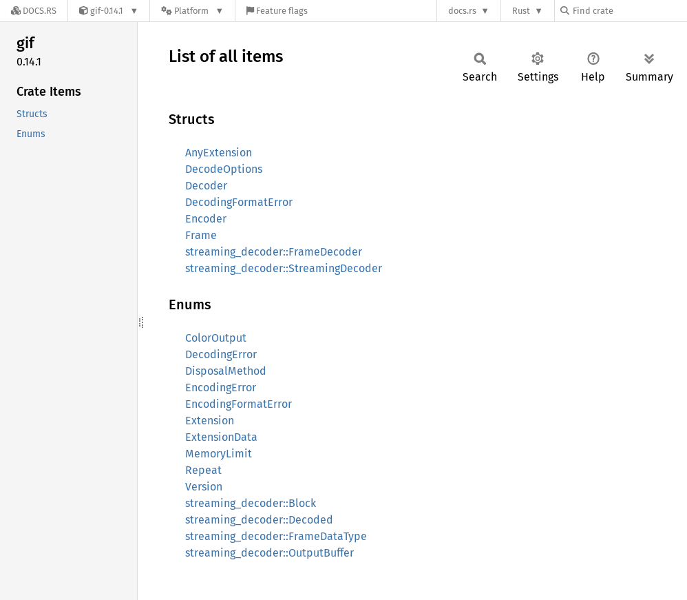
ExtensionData (221, 437)
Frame (201, 235)
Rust (521, 11)
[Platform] (192, 10)
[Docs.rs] (33, 10)
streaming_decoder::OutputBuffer (269, 552)
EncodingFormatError (238, 404)
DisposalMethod (225, 370)
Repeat (203, 470)
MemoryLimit (218, 453)
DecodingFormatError (239, 202)
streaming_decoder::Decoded (259, 519)
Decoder (206, 185)
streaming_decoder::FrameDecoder (273, 251)
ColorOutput (215, 337)
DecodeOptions (223, 169)
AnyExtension (218, 152)
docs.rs (462, 11)
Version (203, 486)
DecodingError (221, 354)
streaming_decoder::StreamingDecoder (283, 268)
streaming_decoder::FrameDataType (276, 536)
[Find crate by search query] (629, 10)
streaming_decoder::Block (250, 503)
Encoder (205, 218)
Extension (209, 420)
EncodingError (220, 387)
